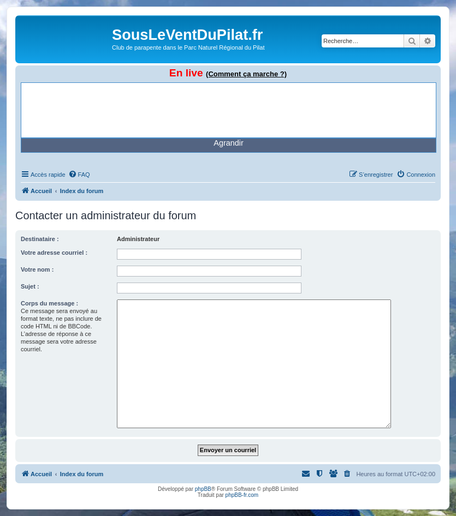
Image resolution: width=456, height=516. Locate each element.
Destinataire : (40, 239)
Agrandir (228, 143)
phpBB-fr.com (242, 495)
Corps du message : (49, 303)
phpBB (203, 489)
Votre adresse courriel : (54, 252)
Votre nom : (37, 269)
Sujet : (30, 286)
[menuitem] (79, 174)
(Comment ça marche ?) (246, 74)
